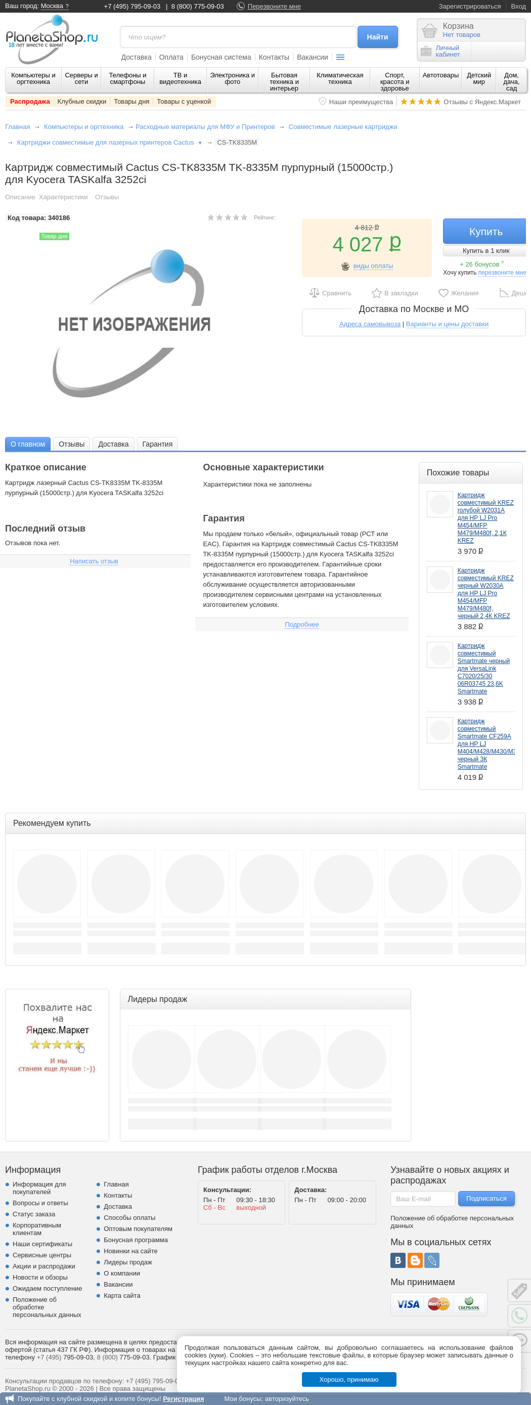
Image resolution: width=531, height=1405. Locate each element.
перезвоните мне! (503, 272)
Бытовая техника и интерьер (284, 81)
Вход (518, 6)
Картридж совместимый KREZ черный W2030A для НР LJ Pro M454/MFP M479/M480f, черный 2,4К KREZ (486, 593)
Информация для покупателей (39, 1188)
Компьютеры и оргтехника (33, 78)
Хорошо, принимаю (349, 1379)
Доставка (136, 57)
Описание (20, 197)
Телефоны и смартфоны (127, 78)
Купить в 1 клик (486, 250)
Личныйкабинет (440, 51)
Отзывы (107, 197)
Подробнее (302, 624)
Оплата (171, 57)
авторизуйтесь (287, 1398)
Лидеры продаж (128, 1262)
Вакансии (312, 57)
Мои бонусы (242, 1398)
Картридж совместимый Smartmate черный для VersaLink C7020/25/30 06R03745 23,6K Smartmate (484, 668)
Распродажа (30, 101)
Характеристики (63, 197)
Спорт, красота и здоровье (395, 81)
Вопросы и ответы (40, 1203)
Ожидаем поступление (47, 1288)
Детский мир (479, 78)
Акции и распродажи (44, 1266)
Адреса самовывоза (370, 324)
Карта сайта (122, 1295)
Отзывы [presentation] (71, 444)
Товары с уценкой (184, 101)
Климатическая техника (340, 78)
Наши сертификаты (42, 1244)
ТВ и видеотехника (180, 78)
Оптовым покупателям (138, 1229)
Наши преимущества (361, 102)
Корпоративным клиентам (37, 1229)
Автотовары (441, 75)
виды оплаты (373, 266)
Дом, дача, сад (512, 81)
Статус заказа (34, 1214)
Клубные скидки (82, 101)
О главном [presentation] (28, 444)
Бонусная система (221, 57)
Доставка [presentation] (113, 444)
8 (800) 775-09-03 (197, 6)
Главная (17, 126)
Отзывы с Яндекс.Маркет (482, 102)
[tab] (28, 444)
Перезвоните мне (274, 6)
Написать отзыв (94, 561)
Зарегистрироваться (470, 6)
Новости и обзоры (40, 1277)
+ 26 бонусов (482, 264)
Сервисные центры (42, 1255)
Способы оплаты (129, 1217)
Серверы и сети (81, 78)
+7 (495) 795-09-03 (132, 6)
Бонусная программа (136, 1240)
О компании (122, 1273)
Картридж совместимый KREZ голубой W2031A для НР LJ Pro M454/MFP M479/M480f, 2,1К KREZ (486, 518)
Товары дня (131, 101)
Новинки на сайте (131, 1251)
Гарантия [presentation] (158, 444)
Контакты (274, 57)
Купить (486, 231)
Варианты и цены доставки (447, 324)
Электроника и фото (232, 78)
